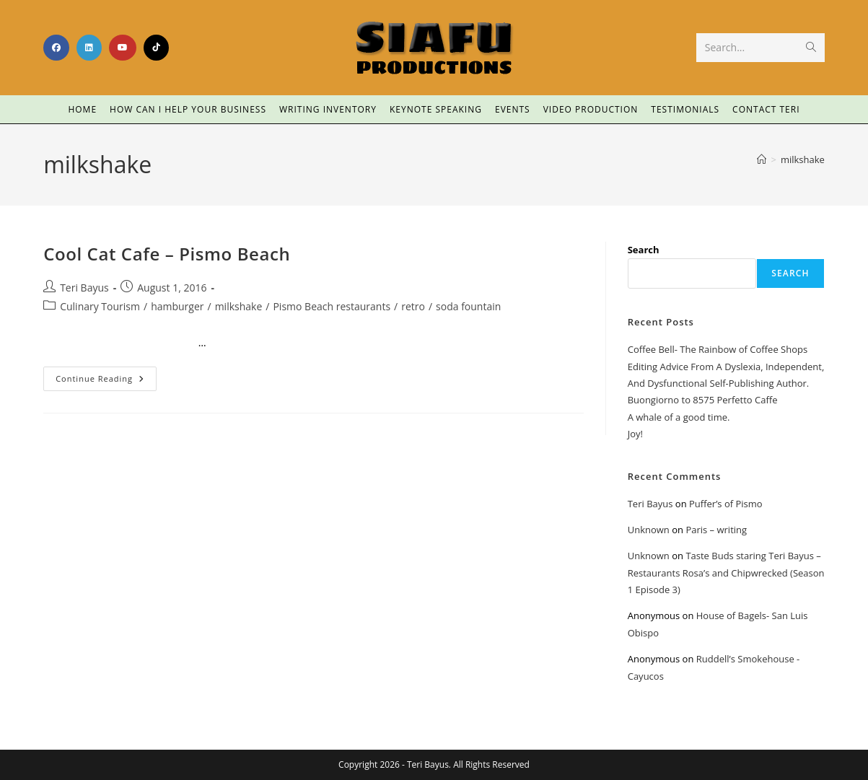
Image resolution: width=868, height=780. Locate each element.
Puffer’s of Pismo (726, 503)
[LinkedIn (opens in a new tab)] (89, 48)
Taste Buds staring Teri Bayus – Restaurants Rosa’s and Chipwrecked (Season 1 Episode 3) (726, 572)
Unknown (649, 529)
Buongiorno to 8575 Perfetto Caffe (703, 399)
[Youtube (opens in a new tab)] (122, 48)
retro (413, 306)
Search (643, 249)
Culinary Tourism (100, 306)
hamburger (177, 306)
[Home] (761, 159)
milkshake (803, 159)
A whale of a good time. (679, 417)
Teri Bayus (84, 287)
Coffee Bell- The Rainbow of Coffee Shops (717, 349)
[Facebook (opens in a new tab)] (56, 48)
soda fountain (468, 306)
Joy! (635, 433)
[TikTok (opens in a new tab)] (156, 48)
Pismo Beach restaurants (331, 306)
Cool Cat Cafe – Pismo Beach (166, 254)
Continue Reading (106, 375)
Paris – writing (716, 529)
